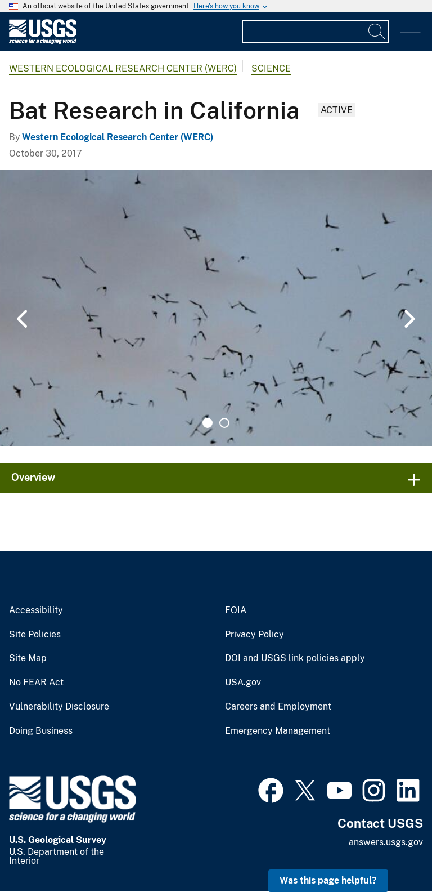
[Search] (377, 31)
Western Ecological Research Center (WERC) (123, 68)
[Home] (42, 41)
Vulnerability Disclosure (59, 707)
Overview (33, 477)
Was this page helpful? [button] (328, 880)
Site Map (28, 658)
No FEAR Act (36, 682)
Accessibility (36, 610)
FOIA (235, 610)
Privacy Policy (254, 635)
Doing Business (41, 731)
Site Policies (35, 635)
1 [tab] (207, 423)
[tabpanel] (216, 308)
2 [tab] (224, 423)
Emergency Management (277, 731)
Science (271, 68)
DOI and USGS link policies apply (295, 658)
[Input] (315, 31)
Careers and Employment (278, 707)
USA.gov (243, 682)
